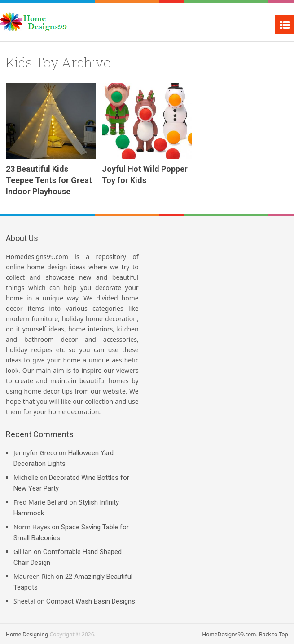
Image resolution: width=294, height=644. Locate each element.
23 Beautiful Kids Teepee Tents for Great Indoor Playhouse (49, 180)
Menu (284, 24)
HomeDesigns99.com (229, 634)
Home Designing (27, 634)
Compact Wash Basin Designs (90, 601)
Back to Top (273, 634)
